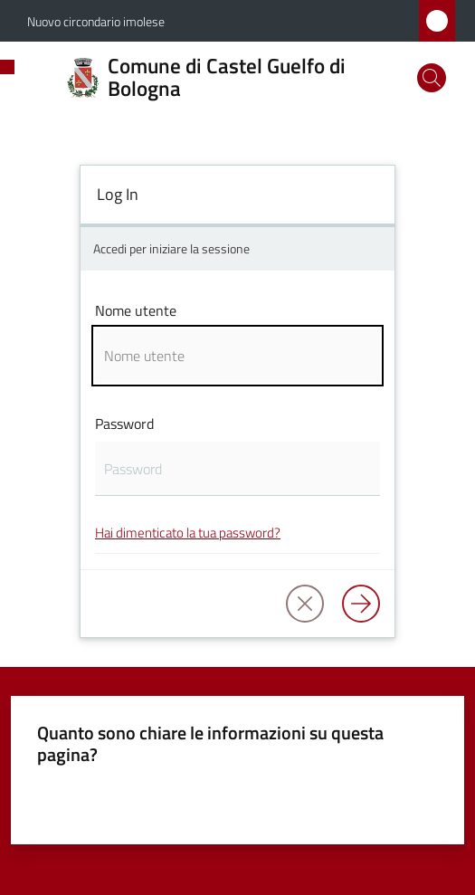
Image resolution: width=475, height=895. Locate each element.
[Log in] (361, 604)
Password (124, 423)
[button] (431, 78)
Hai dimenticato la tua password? (187, 532)
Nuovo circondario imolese (96, 21)
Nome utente (135, 310)
